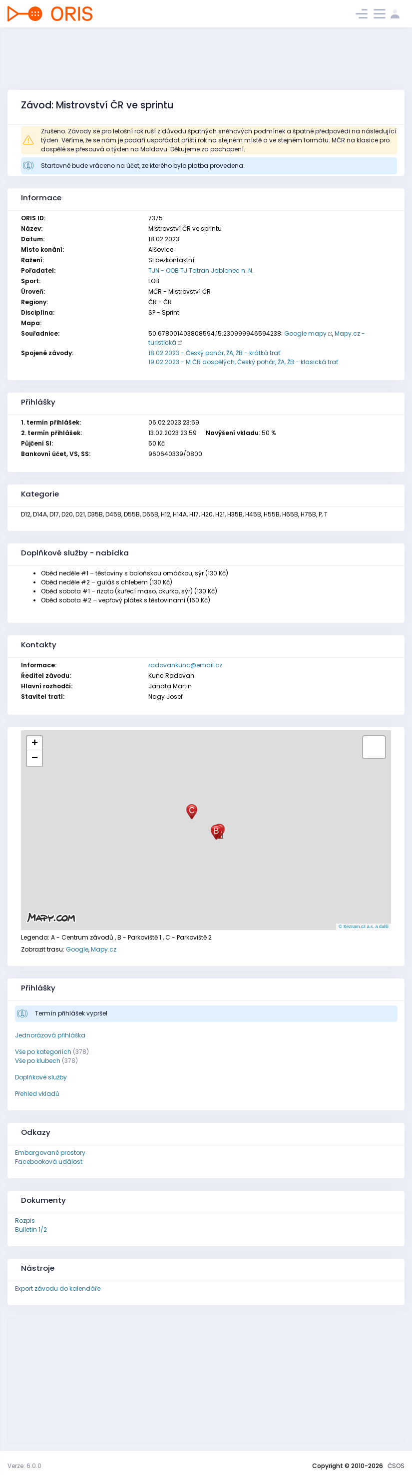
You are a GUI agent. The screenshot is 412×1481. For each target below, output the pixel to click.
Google (77, 949)
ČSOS (396, 1466)
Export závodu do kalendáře (57, 1288)
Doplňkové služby (41, 1077)
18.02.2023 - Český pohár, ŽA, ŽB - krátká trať (214, 353)
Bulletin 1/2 (31, 1229)
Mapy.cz (103, 949)
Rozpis (25, 1220)
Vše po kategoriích (43, 1051)
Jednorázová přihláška (50, 1035)
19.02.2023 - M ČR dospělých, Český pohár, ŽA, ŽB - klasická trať (243, 362)
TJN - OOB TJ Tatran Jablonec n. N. (201, 270)
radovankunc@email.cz (185, 665)
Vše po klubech (37, 1060)
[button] (216, 832)
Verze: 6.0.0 (24, 1466)
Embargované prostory (50, 1152)
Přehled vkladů (37, 1093)
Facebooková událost (48, 1161)
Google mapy (305, 333)
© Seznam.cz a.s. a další (364, 926)
